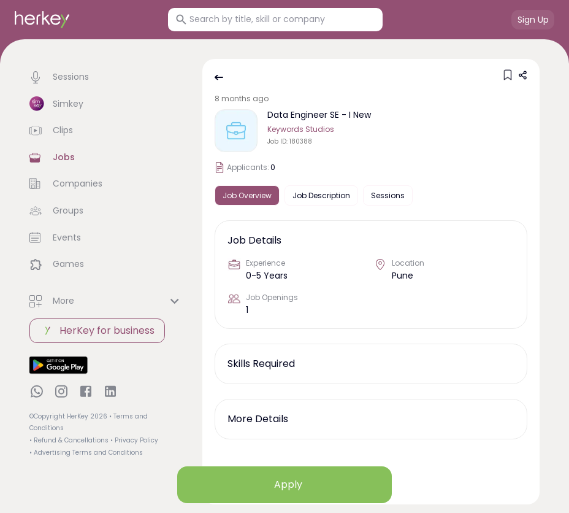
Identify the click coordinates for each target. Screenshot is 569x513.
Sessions (388, 195)
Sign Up (533, 20)
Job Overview (247, 195)
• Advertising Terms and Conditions (86, 452)
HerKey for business (97, 330)
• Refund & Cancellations (69, 440)
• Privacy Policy (134, 440)
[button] (106, 77)
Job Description (321, 195)
